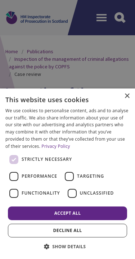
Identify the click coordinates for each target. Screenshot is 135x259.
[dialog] (67, 173)
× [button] (127, 96)
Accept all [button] (67, 213)
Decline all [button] (67, 230)
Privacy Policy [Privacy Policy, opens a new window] (55, 146)
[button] (67, 246)
